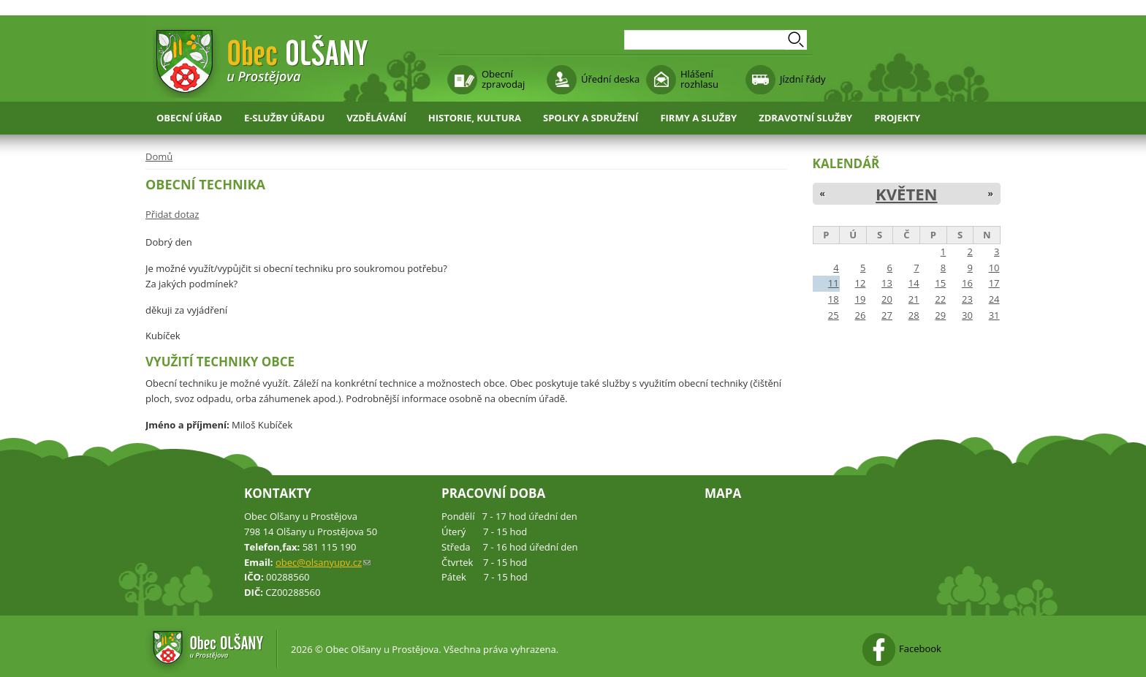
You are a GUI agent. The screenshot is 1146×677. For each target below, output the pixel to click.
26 (859, 315)
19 (859, 299)
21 (913, 299)
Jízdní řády (802, 79)
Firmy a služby (698, 117)
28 (913, 315)
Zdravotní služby (805, 117)
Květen (907, 194)
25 (833, 315)
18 (833, 299)
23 (967, 299)
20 (886, 299)
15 (940, 283)
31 (994, 315)
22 (940, 299)
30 (967, 315)
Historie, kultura (474, 117)
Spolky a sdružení (590, 117)
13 (886, 283)
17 (994, 283)
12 (859, 283)
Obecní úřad (189, 117)
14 (913, 283)
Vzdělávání (376, 117)
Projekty (897, 117)
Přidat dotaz (172, 214)
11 (833, 283)
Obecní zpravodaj (503, 79)
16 (967, 283)
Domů (158, 156)
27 (886, 315)
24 (994, 299)
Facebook (920, 648)
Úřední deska (610, 79)
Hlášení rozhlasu (699, 79)
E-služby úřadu (284, 117)
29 (940, 315)
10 (994, 267)
